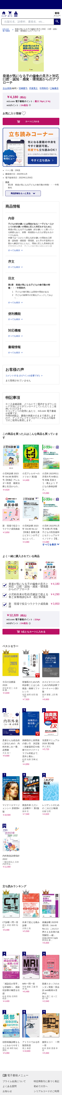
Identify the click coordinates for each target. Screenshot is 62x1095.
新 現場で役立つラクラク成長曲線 (28, 605)
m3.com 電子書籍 (6, 30)
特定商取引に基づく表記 (46, 1081)
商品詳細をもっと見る (21, 193)
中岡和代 (44, 88)
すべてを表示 (49, 544)
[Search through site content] (27, 22)
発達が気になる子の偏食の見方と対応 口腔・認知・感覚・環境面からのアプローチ (28, 587)
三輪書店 (54, 88)
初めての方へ (41, 1086)
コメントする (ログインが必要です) (22, 375)
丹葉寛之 (33, 88)
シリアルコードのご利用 (46, 1091)
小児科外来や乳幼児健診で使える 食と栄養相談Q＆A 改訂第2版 (29, 595)
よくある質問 (10, 1086)
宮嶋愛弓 (23, 88)
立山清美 (7, 88)
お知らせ (7, 1091)
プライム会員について (14, 1081)
